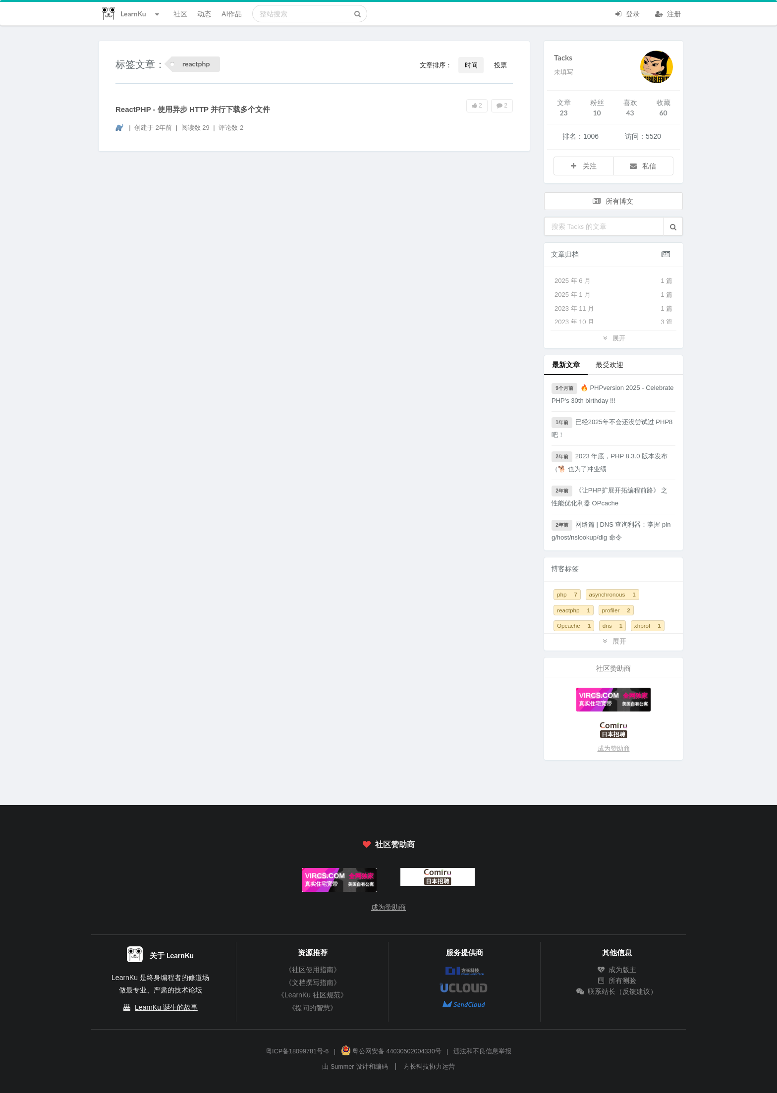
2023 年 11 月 (613, 308)
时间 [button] (471, 65)
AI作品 (232, 13)
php (567, 594)
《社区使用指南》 (312, 970)
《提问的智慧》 (312, 1008)
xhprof (647, 625)
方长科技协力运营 (429, 1066)
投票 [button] (500, 65)
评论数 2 (231, 127)
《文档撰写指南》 (312, 982)
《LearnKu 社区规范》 (312, 995)
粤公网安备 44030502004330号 (391, 1051)
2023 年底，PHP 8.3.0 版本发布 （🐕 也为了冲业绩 (609, 462)
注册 (668, 13)
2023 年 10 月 (613, 322)
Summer (342, 1066)
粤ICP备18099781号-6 (297, 1051)
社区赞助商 (388, 844)
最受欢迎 (609, 364)
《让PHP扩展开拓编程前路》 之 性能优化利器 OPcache (609, 496)
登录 (627, 13)
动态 (204, 13)
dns (612, 625)
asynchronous (612, 594)
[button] (673, 226)
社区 (180, 13)
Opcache (574, 625)
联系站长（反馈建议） (617, 991)
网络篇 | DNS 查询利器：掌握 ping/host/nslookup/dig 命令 (611, 530)
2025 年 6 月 (613, 280)
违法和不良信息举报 (482, 1051)
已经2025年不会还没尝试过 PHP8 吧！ (612, 427)
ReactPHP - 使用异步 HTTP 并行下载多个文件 (192, 109)
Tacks (563, 57)
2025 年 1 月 (613, 294)
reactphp (573, 610)
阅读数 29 (196, 127)
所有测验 (617, 980)
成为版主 (617, 970)
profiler (616, 610)
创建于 (153, 127)
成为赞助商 (614, 748)
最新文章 (566, 364)
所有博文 (612, 201)
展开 (613, 337)
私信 (642, 166)
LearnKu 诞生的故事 (166, 1007)
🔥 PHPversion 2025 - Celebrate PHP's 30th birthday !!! (613, 393)
